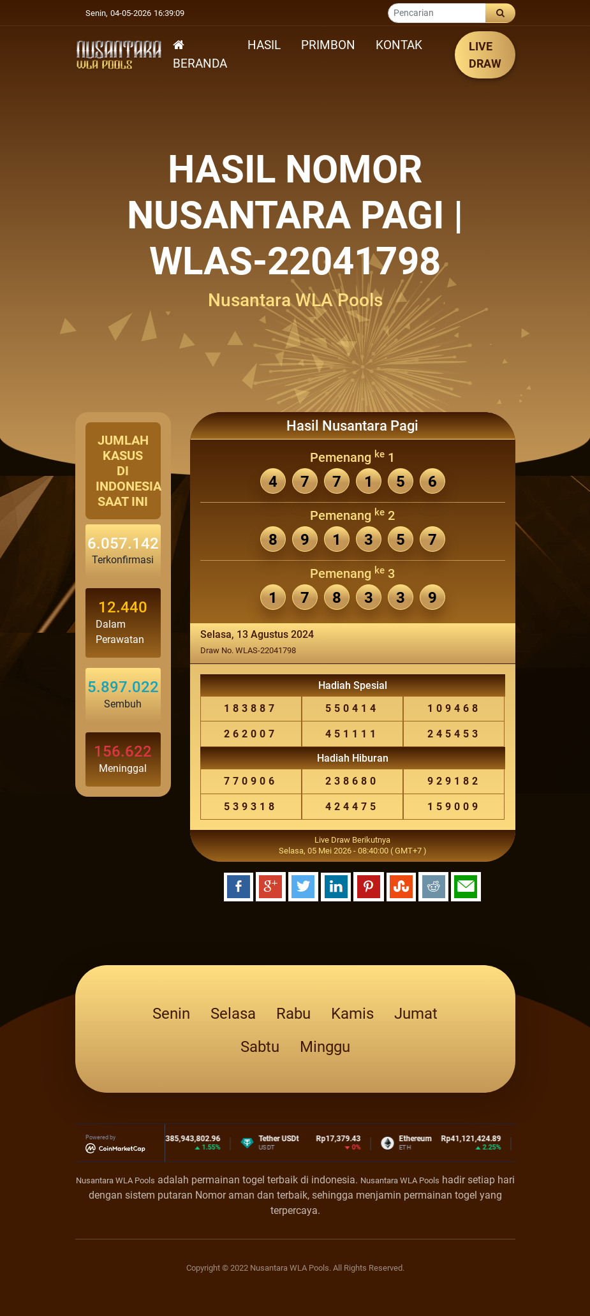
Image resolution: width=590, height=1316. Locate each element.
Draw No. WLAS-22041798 (248, 650)
